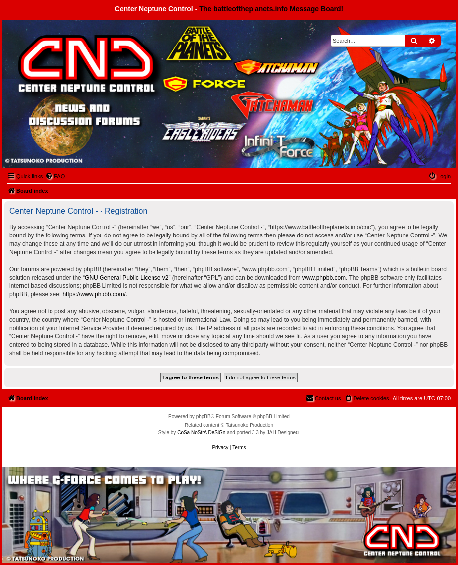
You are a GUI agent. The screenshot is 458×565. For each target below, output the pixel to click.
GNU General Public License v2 (126, 277)
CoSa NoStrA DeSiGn (201, 432)
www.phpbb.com (324, 277)
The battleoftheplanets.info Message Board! (271, 9)
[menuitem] (55, 176)
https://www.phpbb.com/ (93, 294)
